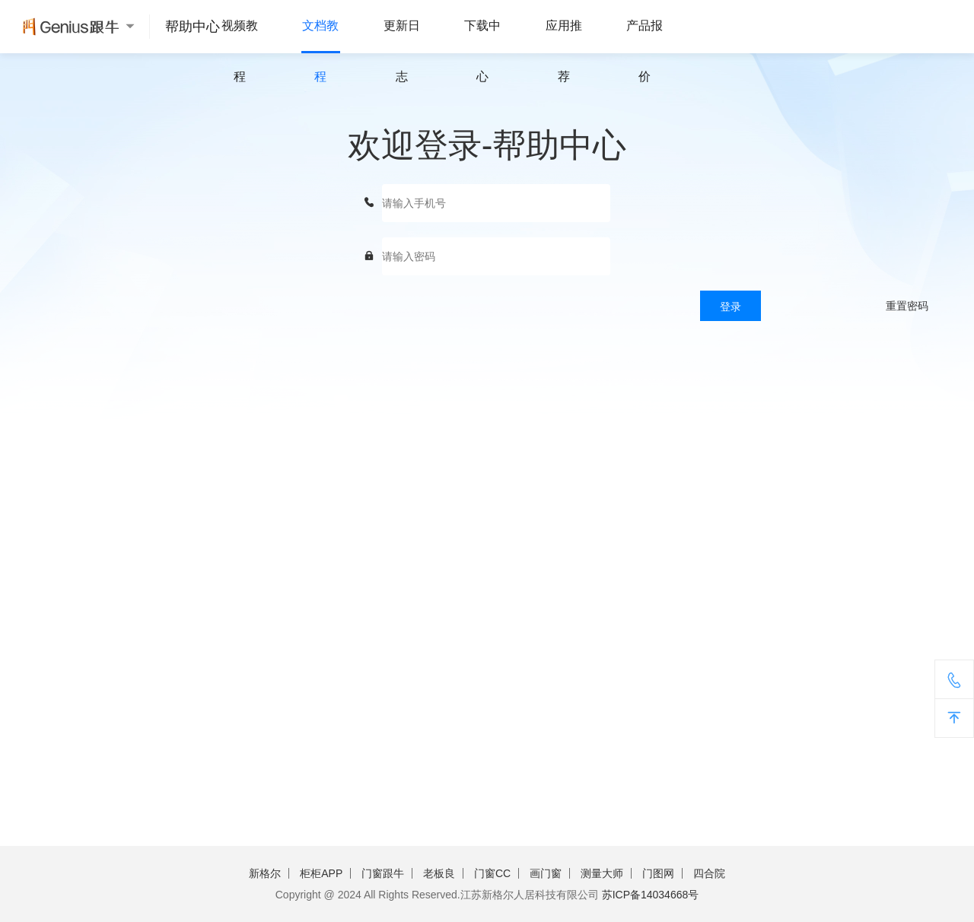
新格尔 (265, 873)
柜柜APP (321, 873)
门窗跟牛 (382, 873)
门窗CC (492, 873)
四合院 (709, 873)
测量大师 (602, 873)
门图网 (658, 873)
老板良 (439, 873)
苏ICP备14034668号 (650, 895)
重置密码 (907, 306)
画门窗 (546, 873)
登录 (730, 306)
